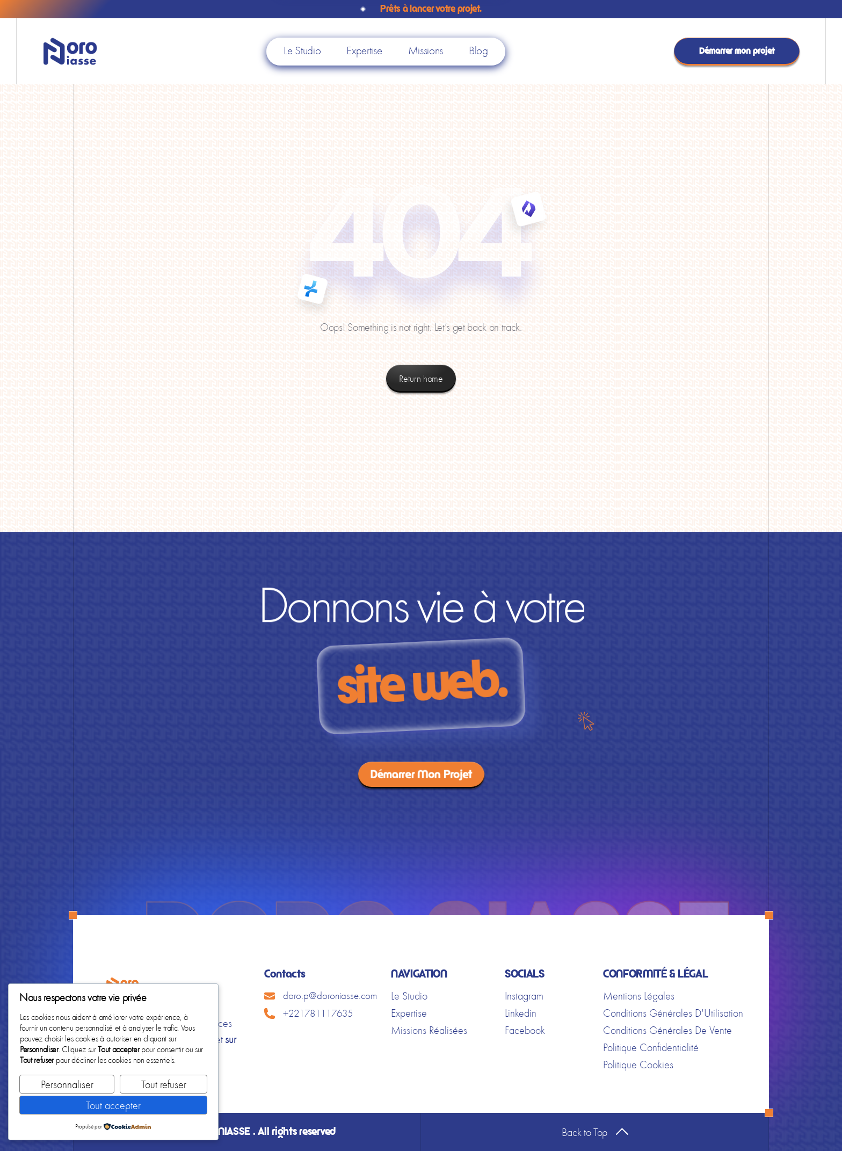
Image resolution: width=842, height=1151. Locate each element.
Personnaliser (67, 1084)
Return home (420, 379)
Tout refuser (163, 1084)
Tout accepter (113, 1105)
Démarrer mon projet (737, 51)
